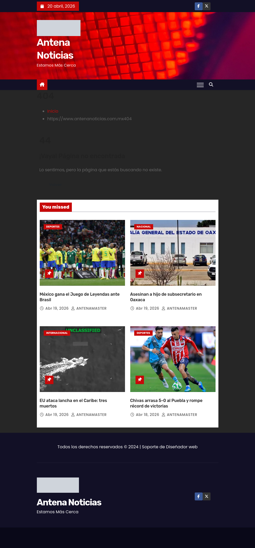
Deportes (53, 227)
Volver (55, 184)
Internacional (57, 333)
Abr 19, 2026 (57, 308)
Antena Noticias (69, 502)
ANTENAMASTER (89, 308)
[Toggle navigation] (200, 85)
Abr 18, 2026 (148, 414)
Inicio (52, 111)
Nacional (144, 227)
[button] (212, 84)
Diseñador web (182, 447)
